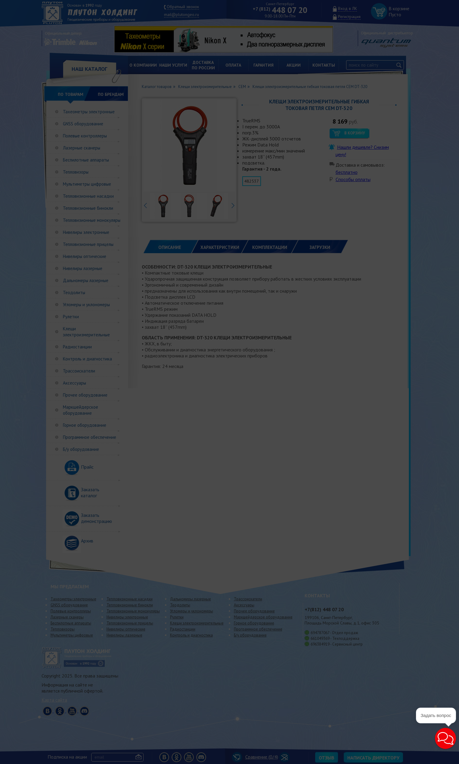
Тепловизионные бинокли (88, 208)
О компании (143, 65)
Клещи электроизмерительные (86, 332)
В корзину (354, 133)
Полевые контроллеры (85, 136)
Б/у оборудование (81, 449)
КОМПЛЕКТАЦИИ (269, 247)
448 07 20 (280, 10)
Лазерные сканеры (81, 148)
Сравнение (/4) (255, 757)
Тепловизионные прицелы (88, 244)
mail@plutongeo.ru (181, 14)
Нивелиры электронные (86, 232)
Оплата (233, 65)
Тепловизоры (75, 172)
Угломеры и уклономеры (86, 304)
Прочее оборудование (85, 395)
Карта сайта (54, 700)
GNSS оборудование (83, 124)
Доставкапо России (203, 65)
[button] (445, 738)
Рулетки (71, 316)
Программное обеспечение (89, 437)
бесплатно (347, 172)
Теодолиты (74, 292)
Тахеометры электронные (89, 112)
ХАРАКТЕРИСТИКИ (219, 247)
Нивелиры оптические (84, 256)
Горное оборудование (84, 425)
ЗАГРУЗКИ (319, 247)
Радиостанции (77, 347)
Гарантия (263, 65)
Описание (169, 247)
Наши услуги (173, 65)
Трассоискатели (79, 371)
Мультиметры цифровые (87, 184)
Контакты (323, 65)
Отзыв (326, 758)
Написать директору (373, 758)
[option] (228, 39)
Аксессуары (74, 383)
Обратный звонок (183, 6)
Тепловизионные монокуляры (91, 220)
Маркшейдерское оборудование (80, 410)
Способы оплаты (353, 179)
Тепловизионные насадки (88, 196)
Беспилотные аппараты (86, 160)
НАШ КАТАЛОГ (89, 68)
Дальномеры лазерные (85, 280)
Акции (294, 65)
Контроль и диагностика (87, 359)
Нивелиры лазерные (82, 268)
